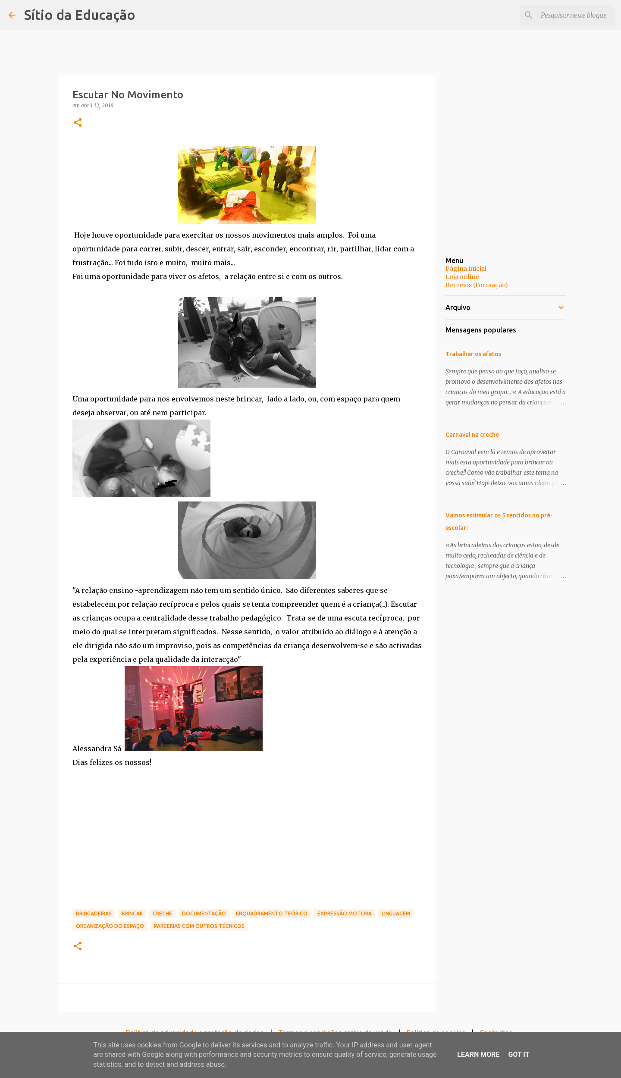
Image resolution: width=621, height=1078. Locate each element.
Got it (518, 1054)
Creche (162, 913)
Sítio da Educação (79, 14)
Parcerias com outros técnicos (199, 926)
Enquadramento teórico (271, 913)
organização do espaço (110, 926)
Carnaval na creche (472, 434)
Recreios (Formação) (476, 285)
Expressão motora (344, 913)
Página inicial (465, 269)
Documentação (204, 913)
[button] (77, 123)
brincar (132, 913)
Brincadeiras (94, 913)
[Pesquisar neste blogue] (569, 15)
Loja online (462, 277)
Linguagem (396, 913)
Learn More (478, 1054)
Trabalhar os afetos (473, 354)
